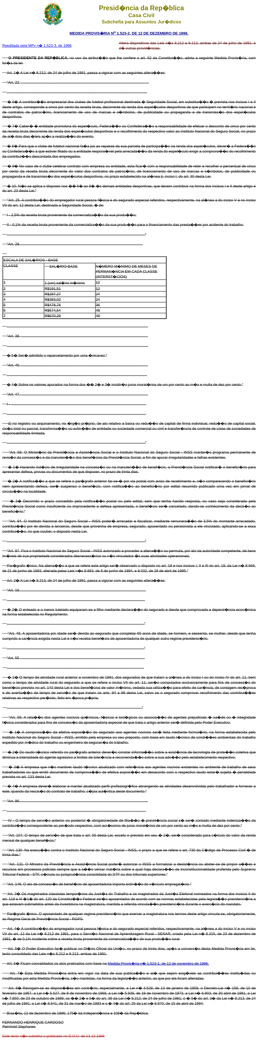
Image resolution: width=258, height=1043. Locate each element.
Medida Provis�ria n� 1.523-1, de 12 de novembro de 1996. (158, 963)
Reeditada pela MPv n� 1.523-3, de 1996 (37, 45)
